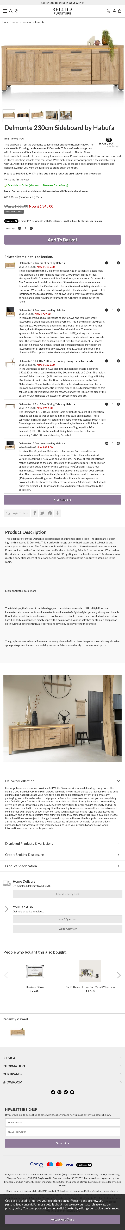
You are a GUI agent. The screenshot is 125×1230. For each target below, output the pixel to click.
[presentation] (6, 975)
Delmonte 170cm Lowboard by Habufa (42, 443)
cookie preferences (107, 1208)
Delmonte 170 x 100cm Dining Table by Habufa (47, 404)
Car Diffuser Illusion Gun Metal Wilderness (90, 987)
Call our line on (62, 2)
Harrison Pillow (35, 987)
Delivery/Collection (19, 781)
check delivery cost (67, 893)
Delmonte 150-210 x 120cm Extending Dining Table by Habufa (56, 360)
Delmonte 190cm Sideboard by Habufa (42, 262)
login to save (17, 513)
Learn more (96, 220)
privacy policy (13, 1208)
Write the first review (16, 179)
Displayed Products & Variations (29, 843)
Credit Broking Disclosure (24, 855)
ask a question (67, 919)
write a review (68, 928)
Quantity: (9, 228)
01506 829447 (26, 173)
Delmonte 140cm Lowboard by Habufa (42, 310)
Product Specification (21, 866)
